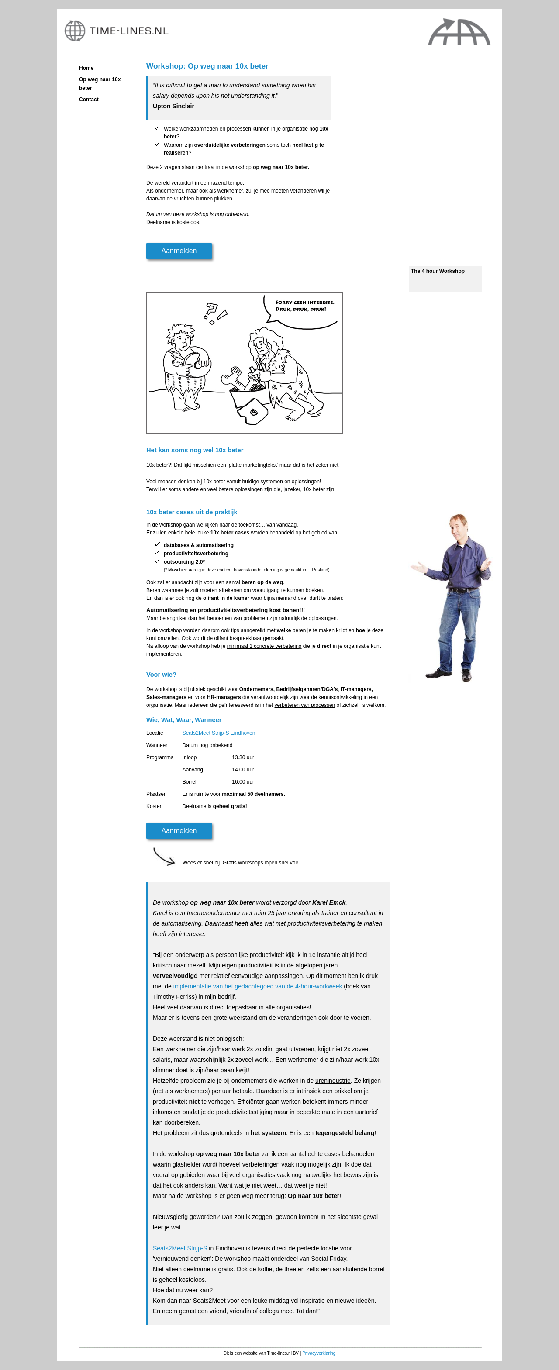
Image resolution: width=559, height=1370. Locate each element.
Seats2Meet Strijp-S (180, 1248)
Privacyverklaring (318, 1353)
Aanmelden (179, 251)
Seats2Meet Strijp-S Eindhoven (219, 733)
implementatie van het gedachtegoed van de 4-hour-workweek (257, 986)
